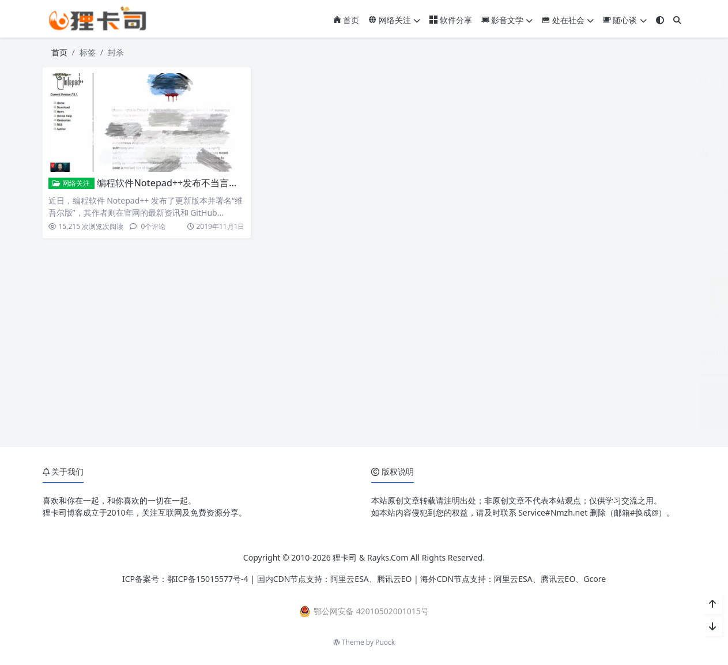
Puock (385, 642)
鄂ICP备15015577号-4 (207, 578)
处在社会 (568, 19)
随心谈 (625, 19)
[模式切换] (660, 20)
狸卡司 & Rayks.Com (370, 557)
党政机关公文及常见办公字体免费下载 (626, 335)
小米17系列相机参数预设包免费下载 (622, 387)
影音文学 (507, 19)
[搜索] (677, 20)
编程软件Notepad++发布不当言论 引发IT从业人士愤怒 (210, 182)
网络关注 (394, 19)
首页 (346, 19)
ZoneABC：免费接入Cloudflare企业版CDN (635, 282)
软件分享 (450, 19)
